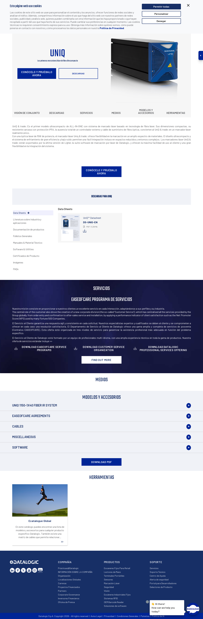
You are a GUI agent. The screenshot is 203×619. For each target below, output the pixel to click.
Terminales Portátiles (114, 575)
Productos (112, 562)
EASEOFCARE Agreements (31, 416)
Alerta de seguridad (159, 579)
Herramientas (175, 112)
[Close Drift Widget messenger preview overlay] (147, 601)
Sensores (108, 579)
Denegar (161, 21)
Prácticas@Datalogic (68, 568)
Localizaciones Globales (69, 579)
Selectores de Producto (161, 587)
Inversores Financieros (68, 598)
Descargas (78, 73)
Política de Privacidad (112, 28)
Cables (17, 426)
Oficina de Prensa (66, 602)
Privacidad (109, 616)
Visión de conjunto (27, 112)
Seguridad (109, 587)
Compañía (65, 562)
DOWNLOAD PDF (101, 462)
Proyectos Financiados (69, 587)
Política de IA (158, 616)
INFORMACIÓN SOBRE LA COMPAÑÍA (75, 572)
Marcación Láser (112, 583)
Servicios (86, 112)
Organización (64, 575)
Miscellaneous (24, 437)
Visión (107, 590)
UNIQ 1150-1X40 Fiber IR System (34, 405)
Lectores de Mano (112, 572)
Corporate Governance (69, 594)
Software (20, 447)
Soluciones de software (115, 606)
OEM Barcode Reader (114, 602)
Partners (62, 590)
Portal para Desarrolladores (163, 583)
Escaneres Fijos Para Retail (117, 568)
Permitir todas (161, 6)
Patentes (145, 616)
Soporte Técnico (157, 572)
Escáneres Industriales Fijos (117, 594)
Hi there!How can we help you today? (162, 607)
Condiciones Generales (127, 616)
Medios (116, 112)
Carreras (62, 583)
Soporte (156, 562)
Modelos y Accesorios (146, 111)
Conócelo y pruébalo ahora (36, 73)
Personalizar (161, 13)
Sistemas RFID (111, 598)
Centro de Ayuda (158, 575)
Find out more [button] (101, 359)
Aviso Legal (96, 616)
